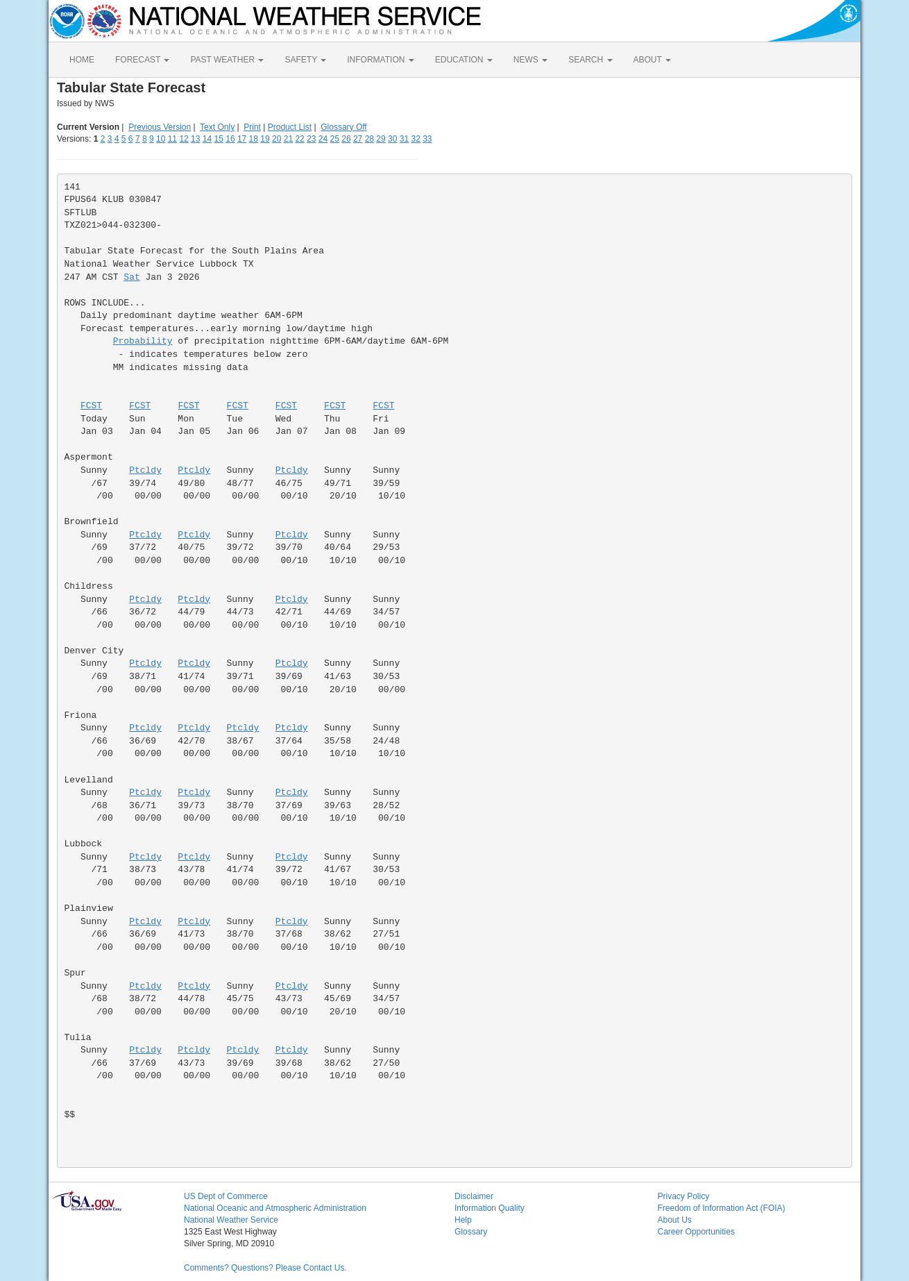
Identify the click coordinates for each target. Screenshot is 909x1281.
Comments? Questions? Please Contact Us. (265, 1268)
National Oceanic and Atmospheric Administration (275, 1208)
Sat (131, 277)
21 (288, 139)
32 (415, 139)
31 (404, 139)
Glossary (470, 1232)
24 (323, 139)
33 (427, 139)
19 (264, 139)
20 (276, 139)
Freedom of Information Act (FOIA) (721, 1208)
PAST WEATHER (227, 60)
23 (311, 139)
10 (160, 139)
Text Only (217, 127)
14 (207, 139)
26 (345, 139)
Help (463, 1220)
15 (218, 139)
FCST (91, 406)
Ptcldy (145, 470)
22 (299, 139)
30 (392, 139)
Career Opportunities (696, 1232)
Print (252, 127)
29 (380, 139)
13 (195, 139)
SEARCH (590, 60)
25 (334, 139)
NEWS (530, 60)
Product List (290, 127)
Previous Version (159, 127)
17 (241, 139)
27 (357, 139)
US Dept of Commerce (226, 1196)
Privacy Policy (684, 1196)
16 (230, 139)
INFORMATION (380, 60)
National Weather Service (231, 1220)
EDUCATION (464, 60)
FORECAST (142, 60)
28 (369, 139)
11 (172, 139)
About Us (675, 1220)
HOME (81, 60)
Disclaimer (473, 1196)
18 (253, 139)
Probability (143, 341)
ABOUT (652, 60)
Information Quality (489, 1208)
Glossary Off (343, 127)
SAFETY (305, 60)
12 (183, 139)
